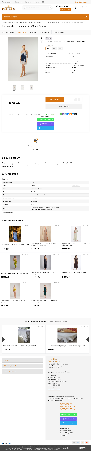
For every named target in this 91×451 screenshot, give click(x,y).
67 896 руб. (45, 250)
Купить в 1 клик (64, 106)
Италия (73, 58)
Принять (82, 448)
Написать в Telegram (45, 128)
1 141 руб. (65, 350)
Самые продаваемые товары (35, 321)
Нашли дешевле (14, 114)
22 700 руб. (15, 306)
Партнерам (28, 2)
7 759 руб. (36, 350)
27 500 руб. (45, 306)
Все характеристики (75, 53)
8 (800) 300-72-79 (67, 407)
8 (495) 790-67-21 (62, 6)
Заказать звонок (65, 9)
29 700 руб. (15, 250)
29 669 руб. (76, 250)
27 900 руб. (15, 278)
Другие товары (76, 185)
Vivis (73, 56)
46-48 (54, 48)
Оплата (36, 2)
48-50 (60, 48)
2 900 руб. (7, 350)
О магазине (18, 2)
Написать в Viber (46, 124)
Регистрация (82, 2)
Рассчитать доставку (33, 114)
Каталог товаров (45, 17)
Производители (6, 2)
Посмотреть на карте (54, 390)
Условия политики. (52, 449)
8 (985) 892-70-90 (67, 409)
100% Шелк (74, 63)
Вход (76, 2)
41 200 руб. (76, 278)
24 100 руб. (45, 278)
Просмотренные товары (58, 321)
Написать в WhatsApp (45, 120)
